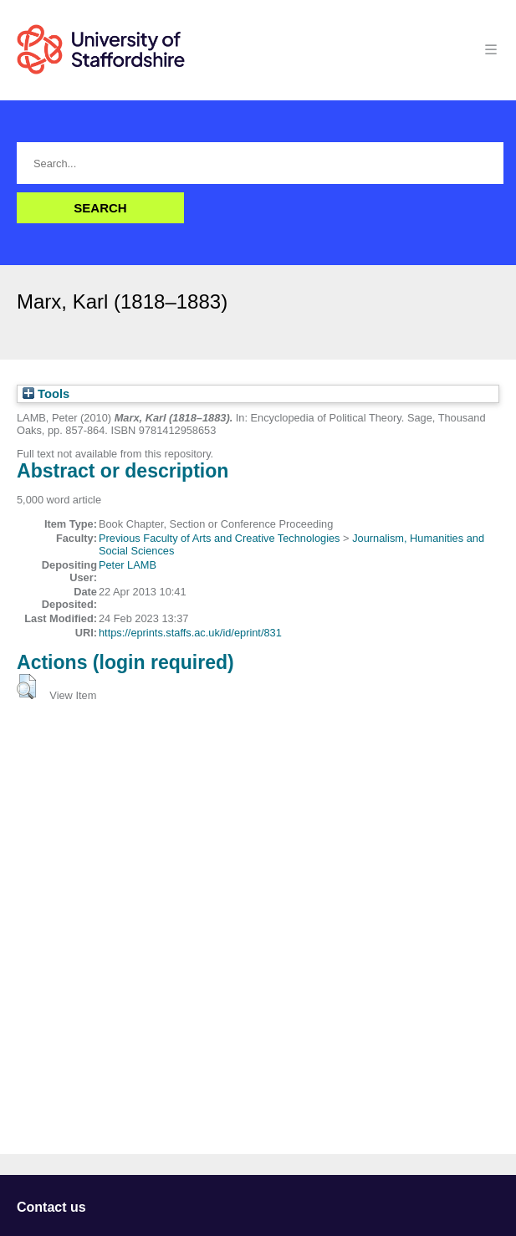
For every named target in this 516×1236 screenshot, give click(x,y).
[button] (26, 686)
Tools (46, 394)
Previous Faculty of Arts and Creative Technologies (219, 538)
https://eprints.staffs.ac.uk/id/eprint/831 (190, 632)
